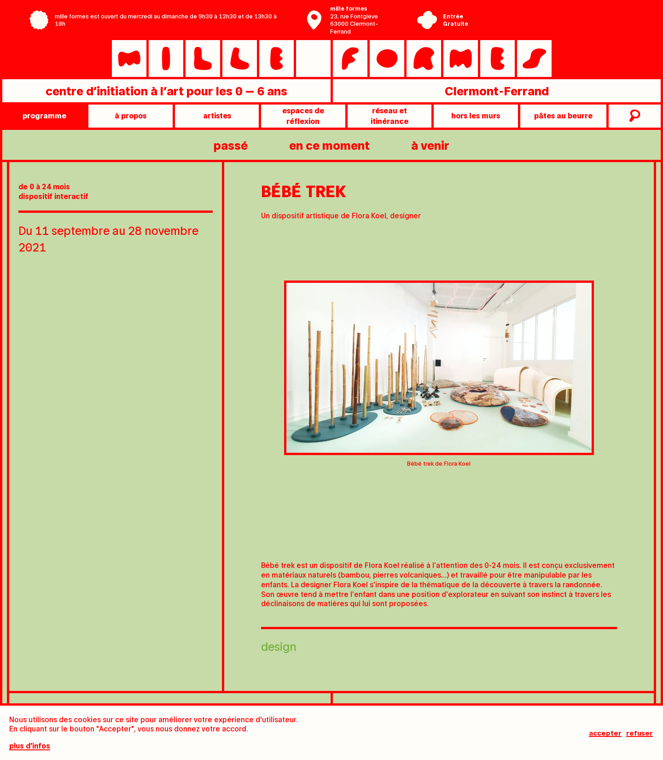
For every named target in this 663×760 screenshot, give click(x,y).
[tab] (393, 537)
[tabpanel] (439, 376)
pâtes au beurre (563, 115)
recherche (633, 116)
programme (44, 115)
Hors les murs (475, 115)
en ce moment (329, 145)
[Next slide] (637, 390)
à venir (430, 145)
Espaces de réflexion (303, 115)
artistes (217, 115)
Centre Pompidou (541, 13)
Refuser (640, 733)
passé (231, 145)
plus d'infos (29, 746)
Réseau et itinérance (389, 115)
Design (279, 646)
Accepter (605, 733)
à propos (130, 115)
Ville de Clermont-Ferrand (541, 27)
